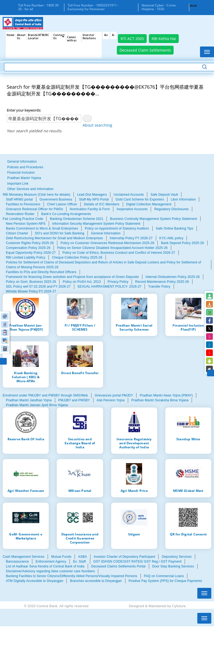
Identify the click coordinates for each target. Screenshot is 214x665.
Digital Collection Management (148, 204)
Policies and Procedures (25, 167)
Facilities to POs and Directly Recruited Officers (41, 272)
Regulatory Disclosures (171, 209)
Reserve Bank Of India (26, 439)
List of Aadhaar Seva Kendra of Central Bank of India (45, 566)
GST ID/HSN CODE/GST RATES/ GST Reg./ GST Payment (137, 561)
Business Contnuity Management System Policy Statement (153, 219)
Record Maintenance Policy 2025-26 (162, 282)
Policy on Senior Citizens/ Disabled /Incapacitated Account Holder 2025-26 (112, 248)
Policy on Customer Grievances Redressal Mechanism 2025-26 (107, 243)
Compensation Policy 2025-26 (28, 248)
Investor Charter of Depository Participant (124, 557)
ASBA (82, 557)
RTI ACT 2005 (132, 38)
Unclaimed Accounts (129, 194)
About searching (97, 125)
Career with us (71, 39)
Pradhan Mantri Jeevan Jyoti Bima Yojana (37, 405)
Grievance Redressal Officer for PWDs (34, 209)
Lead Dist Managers (92, 194)
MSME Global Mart (188, 490)
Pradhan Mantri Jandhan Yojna (29, 400)
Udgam (134, 534)
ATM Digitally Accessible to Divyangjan (34, 581)
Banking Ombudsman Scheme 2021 (76, 219)
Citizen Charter (17, 233)
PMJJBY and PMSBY (74, 400)
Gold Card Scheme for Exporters (139, 199)
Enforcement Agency (51, 561)
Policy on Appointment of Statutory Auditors (117, 228)
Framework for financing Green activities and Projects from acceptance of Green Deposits (72, 277)
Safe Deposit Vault (164, 194)
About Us (21, 37)
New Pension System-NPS (25, 224)
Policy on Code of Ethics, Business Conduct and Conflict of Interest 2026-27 (118, 253)
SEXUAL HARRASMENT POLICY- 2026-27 (110, 286)
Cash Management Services (23, 557)
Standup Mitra (188, 439)
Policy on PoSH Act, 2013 (82, 282)
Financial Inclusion (21, 172)
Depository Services (176, 557)
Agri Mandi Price (134, 490)
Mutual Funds (61, 557)
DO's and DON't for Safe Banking (59, 233)
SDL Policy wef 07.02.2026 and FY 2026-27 (38, 286)
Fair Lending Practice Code (23, 219)
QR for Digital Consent (188, 534)
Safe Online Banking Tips (174, 228)
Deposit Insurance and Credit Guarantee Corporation (80, 538)
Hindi (193, 6)
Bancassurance (17, 561)
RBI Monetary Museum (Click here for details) (36, 194)
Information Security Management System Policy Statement (96, 224)
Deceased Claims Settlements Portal (118, 566)
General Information (22, 161)
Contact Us (59, 37)
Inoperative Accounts (132, 209)
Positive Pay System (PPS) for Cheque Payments (165, 581)
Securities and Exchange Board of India (80, 443)
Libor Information (183, 199)
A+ (106, 35)
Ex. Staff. (79, 561)
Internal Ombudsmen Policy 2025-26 (173, 277)
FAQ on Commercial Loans (164, 576)
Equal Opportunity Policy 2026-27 (31, 253)
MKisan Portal (80, 490)
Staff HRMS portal (19, 199)
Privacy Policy (118, 282)
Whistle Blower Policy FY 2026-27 (31, 291)
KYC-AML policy (171, 238)
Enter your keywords (23, 110)
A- (113, 35)
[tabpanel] (107, 204)
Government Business (56, 199)
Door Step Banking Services (173, 566)
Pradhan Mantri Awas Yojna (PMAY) (166, 395)
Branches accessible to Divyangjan (96, 581)
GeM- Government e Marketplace (25, 536)
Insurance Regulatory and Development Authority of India (134, 443)
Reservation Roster (20, 214)
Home (11, 35)
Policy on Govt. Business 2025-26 (31, 282)
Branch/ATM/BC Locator (38, 37)
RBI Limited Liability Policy (25, 257)
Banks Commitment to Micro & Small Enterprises (42, 228)
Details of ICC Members (102, 204)
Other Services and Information (30, 189)
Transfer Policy (159, 286)
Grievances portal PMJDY (114, 395)
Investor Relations (89, 37)
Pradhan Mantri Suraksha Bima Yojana (160, 400)
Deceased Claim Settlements (145, 50)
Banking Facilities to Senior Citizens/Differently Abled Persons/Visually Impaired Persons (71, 576)
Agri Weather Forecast (26, 490)
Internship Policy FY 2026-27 (131, 238)
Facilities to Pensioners (23, 204)
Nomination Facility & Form (90, 209)
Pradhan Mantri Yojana (24, 178)
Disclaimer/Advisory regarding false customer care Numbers (50, 571)
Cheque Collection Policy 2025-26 (77, 257)
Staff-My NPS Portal (94, 199)
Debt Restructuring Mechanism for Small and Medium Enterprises (54, 238)
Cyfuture (179, 606)
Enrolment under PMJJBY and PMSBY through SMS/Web (45, 395)
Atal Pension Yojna (111, 400)
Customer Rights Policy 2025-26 (30, 243)
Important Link (18, 183)
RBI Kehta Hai (164, 38)
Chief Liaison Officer (62, 204)
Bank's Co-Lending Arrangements (66, 214)
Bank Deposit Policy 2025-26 (182, 243)
